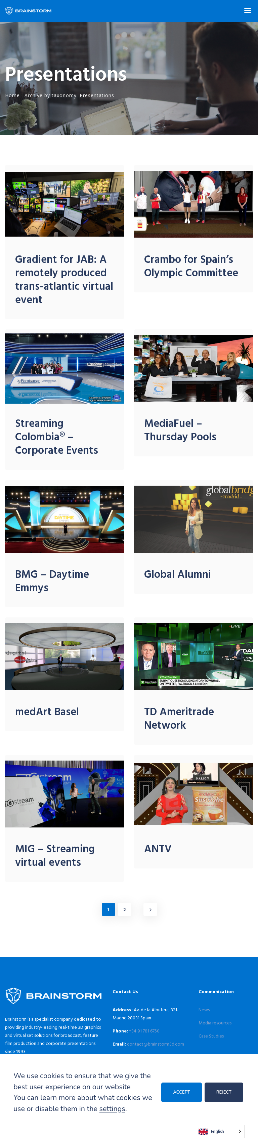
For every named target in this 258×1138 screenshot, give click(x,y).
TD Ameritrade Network (179, 718)
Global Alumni (177, 574)
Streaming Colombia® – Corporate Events (56, 436)
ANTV (158, 848)
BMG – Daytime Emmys (52, 580)
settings (112, 1109)
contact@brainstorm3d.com (155, 1043)
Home (12, 95)
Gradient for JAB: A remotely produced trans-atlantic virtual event (64, 279)
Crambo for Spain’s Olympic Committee (191, 265)
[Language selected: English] (220, 1131)
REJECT (223, 1092)
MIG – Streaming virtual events (55, 855)
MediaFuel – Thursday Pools (180, 429)
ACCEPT (181, 1092)
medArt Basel (47, 711)
